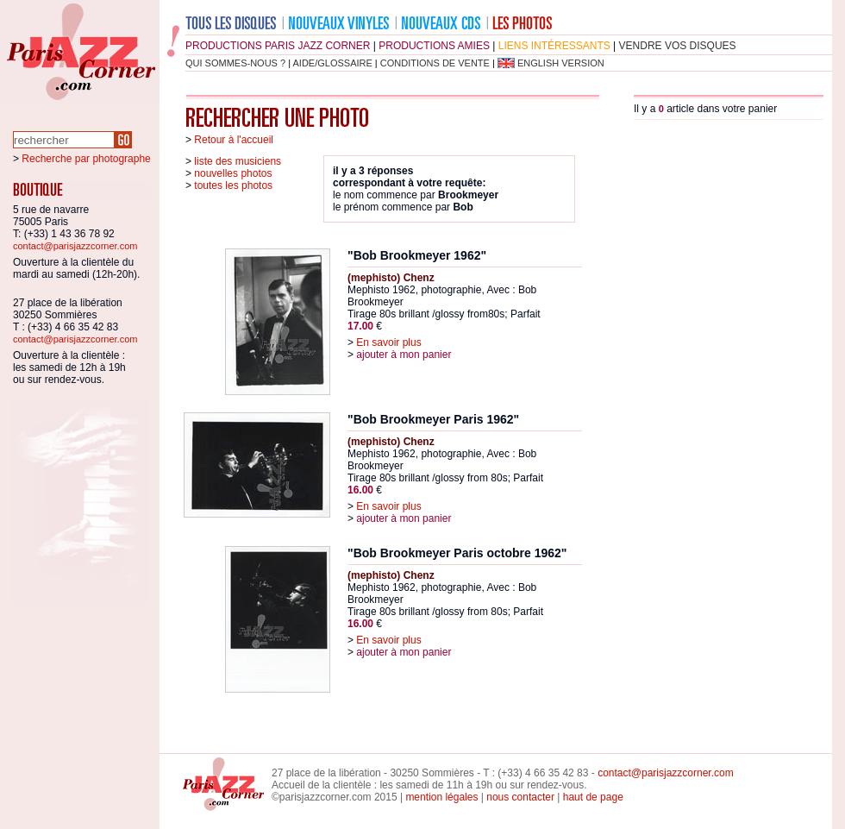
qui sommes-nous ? (235, 63)
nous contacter (520, 797)
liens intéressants (554, 46)
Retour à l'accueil (233, 140)
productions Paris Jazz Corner (277, 46)
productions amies (434, 46)
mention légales (441, 797)
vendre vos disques (677, 46)
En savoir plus (388, 342)
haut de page (593, 797)
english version (560, 63)
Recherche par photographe (86, 159)
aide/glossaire (332, 63)
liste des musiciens (237, 161)
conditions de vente (435, 63)
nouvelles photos (233, 173)
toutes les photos (233, 185)
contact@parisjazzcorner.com (75, 246)
